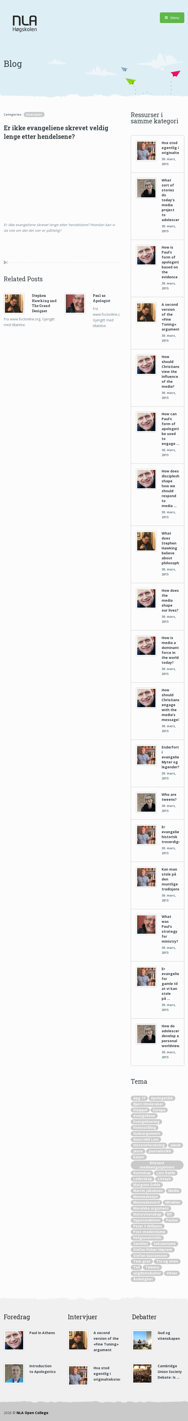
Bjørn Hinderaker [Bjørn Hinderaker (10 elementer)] (148, 1104)
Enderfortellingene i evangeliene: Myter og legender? (170, 757)
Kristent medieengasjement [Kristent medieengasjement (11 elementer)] (157, 1165)
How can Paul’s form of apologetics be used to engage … (170, 429)
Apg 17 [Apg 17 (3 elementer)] (139, 1098)
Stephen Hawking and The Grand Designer (44, 303)
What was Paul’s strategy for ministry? (170, 929)
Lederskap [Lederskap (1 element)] (142, 1178)
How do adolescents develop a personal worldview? (170, 1036)
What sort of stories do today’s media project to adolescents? (170, 200)
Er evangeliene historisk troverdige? (170, 834)
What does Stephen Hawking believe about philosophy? (170, 548)
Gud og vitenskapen (169, 1335)
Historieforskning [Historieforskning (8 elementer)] (149, 1145)
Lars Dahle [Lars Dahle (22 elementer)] (165, 1172)
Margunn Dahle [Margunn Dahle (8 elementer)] (146, 1184)
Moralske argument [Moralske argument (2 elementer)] (151, 1208)
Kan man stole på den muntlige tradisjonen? (170, 879)
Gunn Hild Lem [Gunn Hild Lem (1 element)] (146, 1139)
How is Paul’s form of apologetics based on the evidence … (170, 262)
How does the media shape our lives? (170, 600)
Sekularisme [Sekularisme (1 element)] (165, 1243)
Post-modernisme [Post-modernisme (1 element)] (149, 1231)
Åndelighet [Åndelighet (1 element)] (143, 1279)
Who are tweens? (169, 797)
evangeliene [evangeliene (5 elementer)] (144, 1115)
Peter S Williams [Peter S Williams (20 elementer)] (147, 1226)
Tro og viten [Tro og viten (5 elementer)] (167, 1261)
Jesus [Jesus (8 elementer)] (138, 1151)
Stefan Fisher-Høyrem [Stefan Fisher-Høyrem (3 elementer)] (152, 1249)
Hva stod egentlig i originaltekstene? (170, 147)
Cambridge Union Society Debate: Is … (170, 1372)
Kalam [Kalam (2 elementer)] (138, 1157)
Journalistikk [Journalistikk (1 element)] (160, 1151)
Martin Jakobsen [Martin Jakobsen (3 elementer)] (148, 1190)
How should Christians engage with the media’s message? (170, 705)
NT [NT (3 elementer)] (169, 1214)
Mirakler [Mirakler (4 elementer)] (172, 1202)
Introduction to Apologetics (42, 1369)
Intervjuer (34, 114)
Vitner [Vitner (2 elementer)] (172, 1273)
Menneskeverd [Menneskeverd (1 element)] (146, 1202)
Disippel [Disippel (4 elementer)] (140, 1110)
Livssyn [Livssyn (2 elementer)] (164, 1178)
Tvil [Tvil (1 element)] (136, 1267)
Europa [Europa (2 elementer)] (159, 1110)
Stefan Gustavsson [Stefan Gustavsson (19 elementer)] (150, 1255)
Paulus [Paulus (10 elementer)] (172, 1220)
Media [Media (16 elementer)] (173, 1190)
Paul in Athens (42, 1332)
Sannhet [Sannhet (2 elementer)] (140, 1243)
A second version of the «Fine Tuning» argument (170, 317)
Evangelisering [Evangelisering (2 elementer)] (146, 1121)
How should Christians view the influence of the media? (170, 371)
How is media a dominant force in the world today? (170, 650)
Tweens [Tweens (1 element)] (152, 1267)
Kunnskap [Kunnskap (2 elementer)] (142, 1172)
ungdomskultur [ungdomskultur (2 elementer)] (147, 1273)
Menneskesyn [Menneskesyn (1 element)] (145, 1196)
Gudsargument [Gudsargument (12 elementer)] (146, 1133)
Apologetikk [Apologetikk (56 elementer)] (162, 1098)
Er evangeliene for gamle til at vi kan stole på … (170, 983)
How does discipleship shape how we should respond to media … (170, 488)
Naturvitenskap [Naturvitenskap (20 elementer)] (147, 1214)
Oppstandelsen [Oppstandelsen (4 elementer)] (146, 1220)
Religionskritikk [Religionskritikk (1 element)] (147, 1237)
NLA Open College (32, 1412)
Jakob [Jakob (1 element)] (175, 1145)
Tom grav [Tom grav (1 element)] (141, 1261)
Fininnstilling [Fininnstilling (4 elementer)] (144, 1127)
